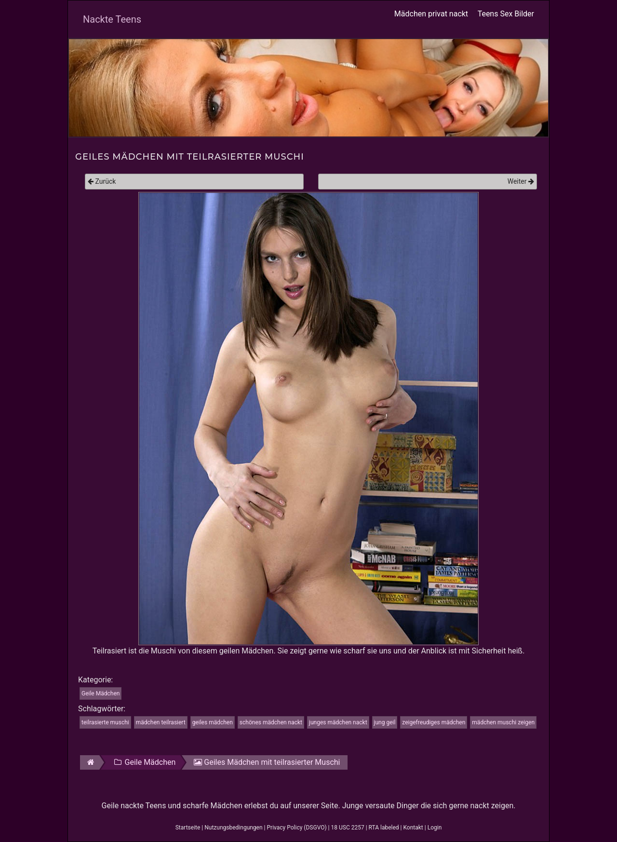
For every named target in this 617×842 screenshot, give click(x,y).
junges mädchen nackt (338, 722)
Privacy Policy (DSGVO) (297, 827)
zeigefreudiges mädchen (433, 722)
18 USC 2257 (347, 827)
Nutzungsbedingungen (233, 827)
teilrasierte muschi (105, 722)
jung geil (385, 722)
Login (435, 827)
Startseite (188, 827)
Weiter (521, 181)
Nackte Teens (112, 19)
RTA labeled (384, 827)
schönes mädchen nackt (271, 722)
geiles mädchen (212, 722)
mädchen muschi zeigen (503, 722)
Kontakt (413, 827)
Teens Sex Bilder (506, 13)
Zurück (102, 181)
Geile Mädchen (100, 693)
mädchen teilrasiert (161, 722)
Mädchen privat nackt (431, 13)
